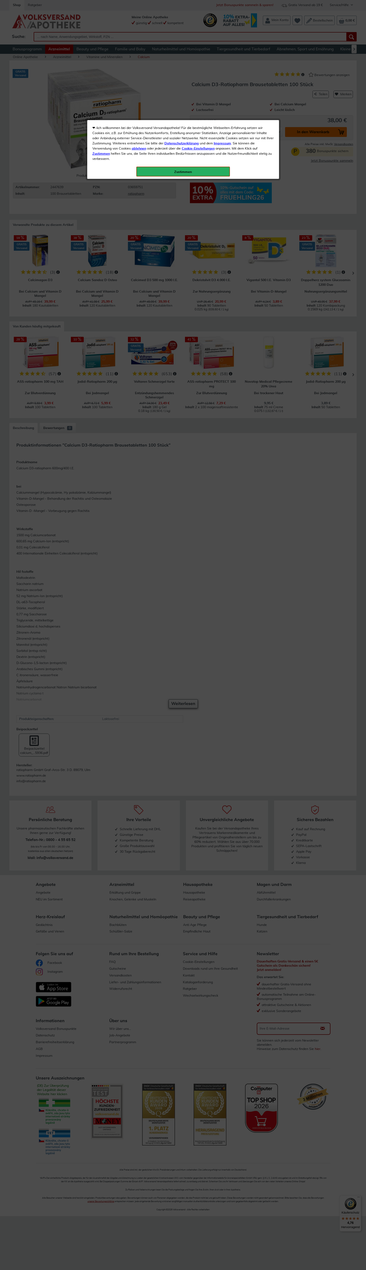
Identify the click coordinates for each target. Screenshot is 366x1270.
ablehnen (139, 110)
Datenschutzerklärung (181, 105)
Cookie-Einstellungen (198, 110)
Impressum (222, 105)
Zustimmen (101, 115)
